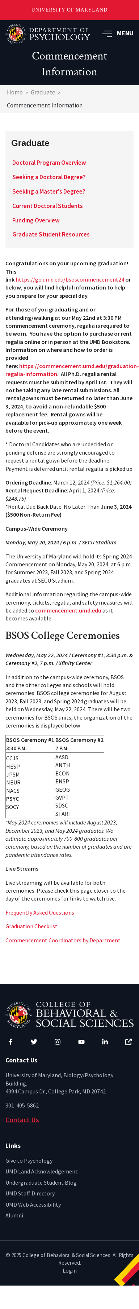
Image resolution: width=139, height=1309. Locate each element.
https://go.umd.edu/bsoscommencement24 (70, 279)
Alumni (14, 1215)
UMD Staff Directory (30, 1193)
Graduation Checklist (31, 926)
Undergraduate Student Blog (41, 1182)
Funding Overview (36, 220)
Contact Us (22, 1119)
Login (70, 1270)
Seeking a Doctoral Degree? (49, 177)
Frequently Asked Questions (39, 912)
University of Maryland (69, 10)
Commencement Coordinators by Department (63, 940)
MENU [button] (118, 33)
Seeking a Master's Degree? (48, 191)
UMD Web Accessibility (33, 1204)
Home (15, 92)
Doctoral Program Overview (49, 163)
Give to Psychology (28, 1160)
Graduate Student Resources (51, 234)
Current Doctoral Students (47, 206)
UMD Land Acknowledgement (41, 1171)
